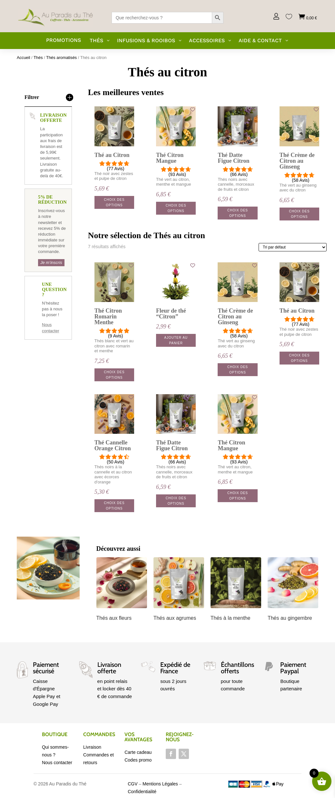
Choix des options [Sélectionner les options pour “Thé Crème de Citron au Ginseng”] (299, 214)
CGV (132, 783)
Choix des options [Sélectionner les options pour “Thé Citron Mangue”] (176, 208)
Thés (38, 57)
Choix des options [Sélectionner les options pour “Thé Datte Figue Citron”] (237, 213)
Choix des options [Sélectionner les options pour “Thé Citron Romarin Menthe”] (114, 374)
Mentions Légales (160, 783)
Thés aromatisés (61, 57)
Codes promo (138, 760)
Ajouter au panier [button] (176, 340)
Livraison (92, 747)
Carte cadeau (138, 752)
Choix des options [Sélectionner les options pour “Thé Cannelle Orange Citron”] (114, 505)
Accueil (23, 57)
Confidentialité (142, 791)
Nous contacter (57, 762)
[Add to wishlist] (131, 109)
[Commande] (293, 247)
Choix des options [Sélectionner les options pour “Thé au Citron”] (114, 202)
